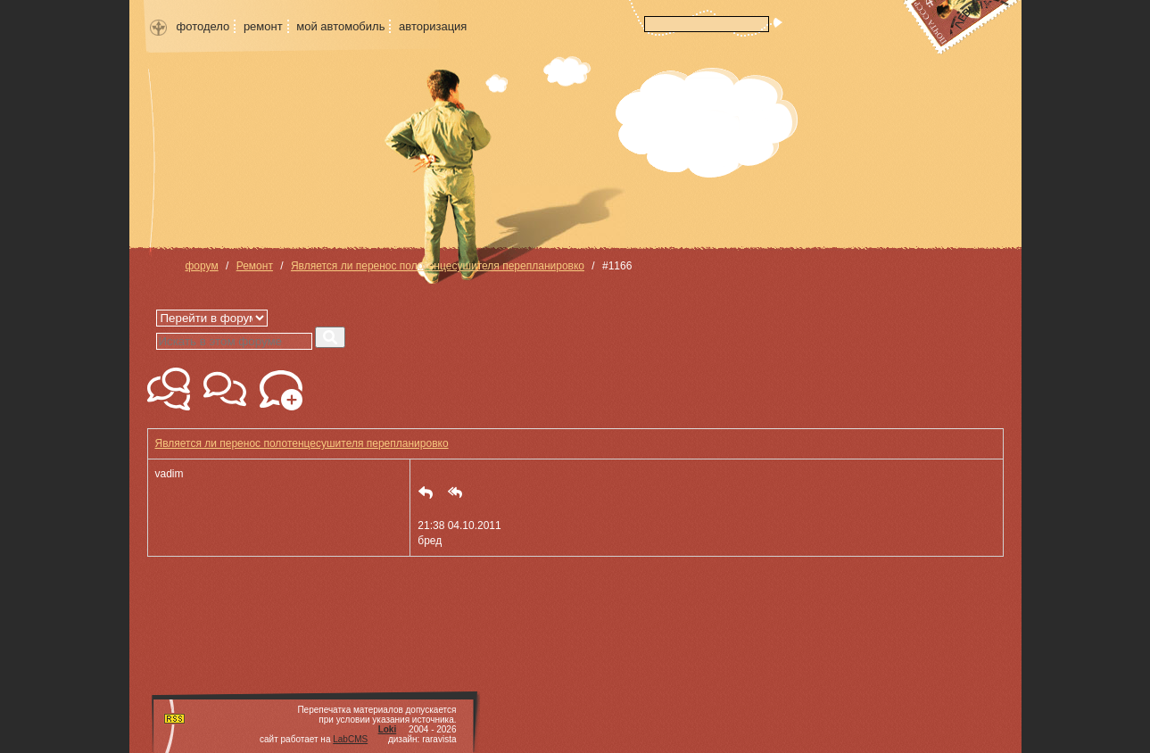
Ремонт (254, 266)
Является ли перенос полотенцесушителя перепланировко (437, 266)
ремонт (263, 26)
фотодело (203, 26)
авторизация (433, 26)
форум (202, 266)
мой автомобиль (340, 26)
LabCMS (350, 739)
